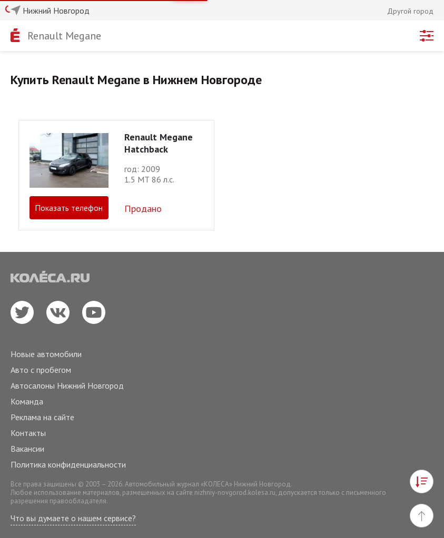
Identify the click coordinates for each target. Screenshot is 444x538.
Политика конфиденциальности (68, 464)
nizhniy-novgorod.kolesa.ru (234, 492)
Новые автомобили (46, 354)
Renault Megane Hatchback (158, 143)
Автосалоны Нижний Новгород (67, 385)
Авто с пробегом (41, 369)
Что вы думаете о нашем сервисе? (73, 518)
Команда (27, 401)
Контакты (28, 433)
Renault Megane (64, 36)
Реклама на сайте (42, 417)
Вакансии (27, 448)
